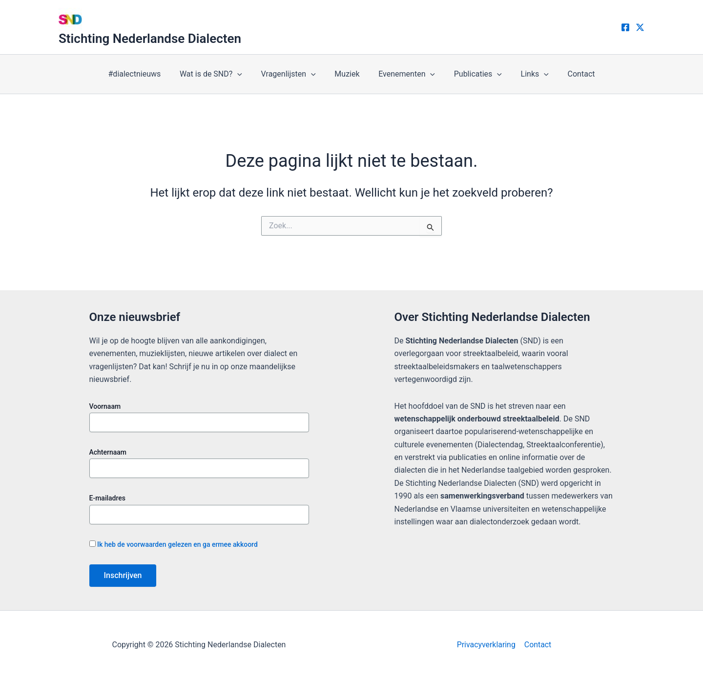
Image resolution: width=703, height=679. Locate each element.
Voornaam (105, 406)
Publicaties (473, 74)
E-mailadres (107, 498)
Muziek (348, 74)
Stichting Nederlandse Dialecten (150, 38)
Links (526, 74)
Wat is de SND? (219, 74)
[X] (640, 27)
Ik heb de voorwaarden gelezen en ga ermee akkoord (177, 544)
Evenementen (405, 74)
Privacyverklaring (486, 644)
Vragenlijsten (293, 74)
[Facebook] (625, 27)
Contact (569, 74)
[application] (245, 74)
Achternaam (108, 452)
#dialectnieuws (146, 74)
